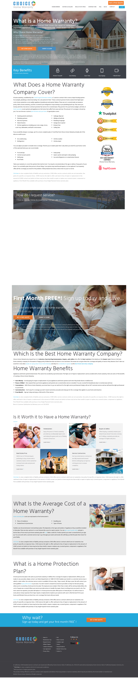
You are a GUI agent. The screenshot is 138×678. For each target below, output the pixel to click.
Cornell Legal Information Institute (43, 98)
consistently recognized (68, 364)
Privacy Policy (47, 652)
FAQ (57, 638)
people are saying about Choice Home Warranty (39, 364)
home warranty (17, 110)
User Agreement (47, 650)
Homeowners (48, 429)
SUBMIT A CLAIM (49, 49)
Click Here (16, 174)
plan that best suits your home (39, 112)
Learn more (47, 443)
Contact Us (59, 652)
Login (121, 7)
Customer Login (60, 643)
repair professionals (26, 584)
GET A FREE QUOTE (27, 49)
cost (46, 533)
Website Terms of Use (62, 650)
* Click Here (16, 55)
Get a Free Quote (117, 1)
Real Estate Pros (22, 453)
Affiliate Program (47, 645)
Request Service (47, 643)
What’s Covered (60, 640)
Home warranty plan (19, 517)
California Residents (48, 647)
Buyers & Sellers (104, 429)
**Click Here (45, 64)
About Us (45, 638)
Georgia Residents (61, 647)
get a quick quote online (72, 531)
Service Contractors (79, 453)
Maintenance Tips (48, 640)
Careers (58, 645)
